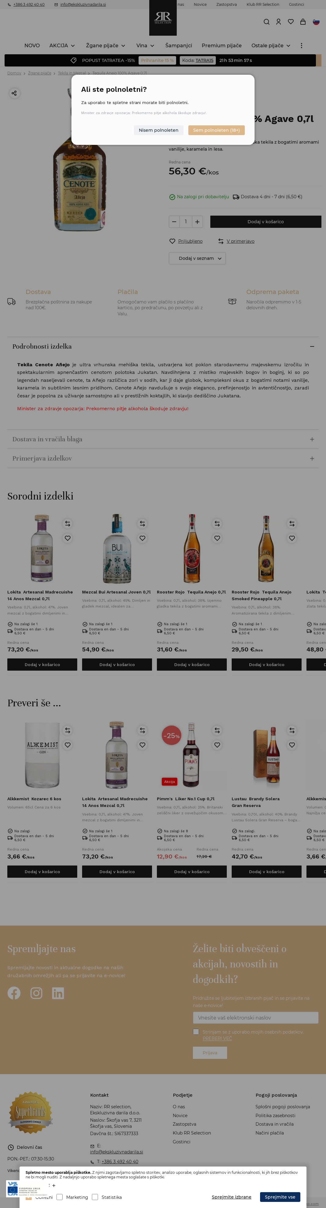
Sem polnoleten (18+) (216, 130)
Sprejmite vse (280, 1197)
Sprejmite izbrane (232, 1197)
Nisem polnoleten (159, 130)
